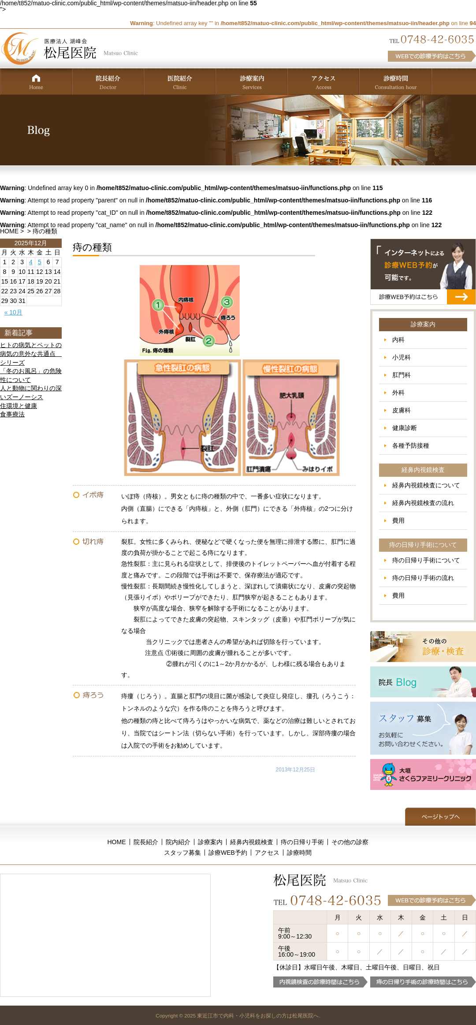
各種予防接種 (410, 445)
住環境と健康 (18, 405)
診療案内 (210, 841)
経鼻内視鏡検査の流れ (423, 502)
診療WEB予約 (227, 852)
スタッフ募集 (182, 852)
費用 (398, 520)
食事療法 (12, 414)
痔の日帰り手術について (426, 560)
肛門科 (401, 374)
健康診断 (404, 427)
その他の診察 (349, 841)
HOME (9, 231)
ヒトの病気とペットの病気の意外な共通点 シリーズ (31, 353)
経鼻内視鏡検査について (426, 485)
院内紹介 (178, 841)
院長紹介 (146, 841)
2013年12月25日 (295, 770)
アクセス (267, 852)
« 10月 (13, 312)
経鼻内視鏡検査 (251, 841)
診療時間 (299, 852)
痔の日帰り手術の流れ (423, 577)
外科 (398, 392)
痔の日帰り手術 (302, 841)
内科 (398, 339)
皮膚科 (401, 410)
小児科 (401, 357)
